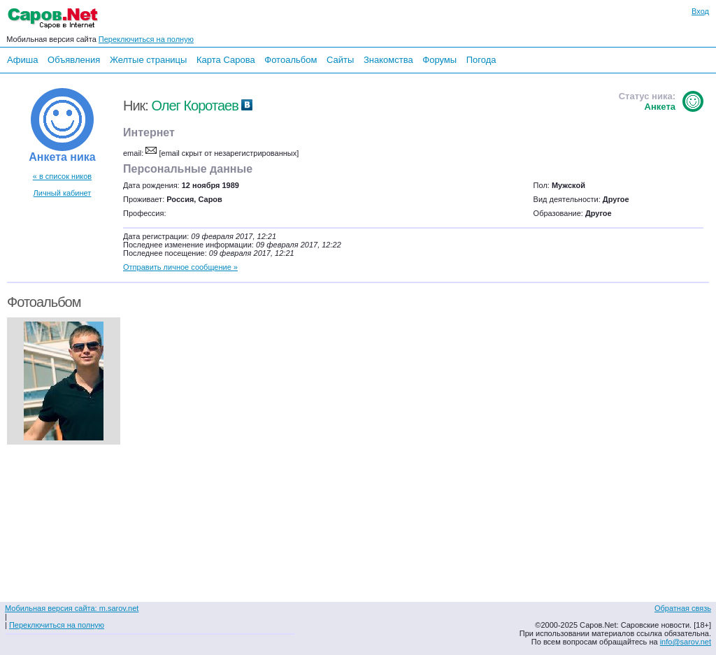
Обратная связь (682, 608)
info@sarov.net (685, 642)
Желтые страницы (148, 60)
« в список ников (62, 176)
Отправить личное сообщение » (180, 267)
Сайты (340, 60)
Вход (700, 11)
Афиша (22, 60)
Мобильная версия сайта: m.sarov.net (71, 608)
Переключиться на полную (146, 39)
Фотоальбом (290, 60)
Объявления (74, 60)
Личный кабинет (63, 193)
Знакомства (388, 60)
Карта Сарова (225, 60)
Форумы (439, 60)
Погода (481, 60)
